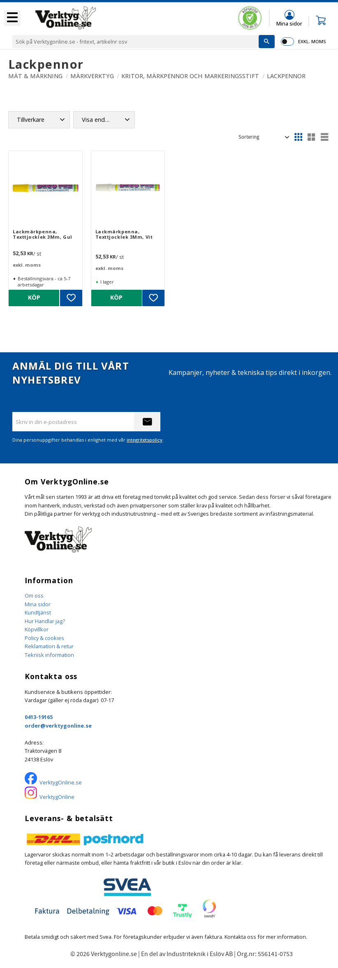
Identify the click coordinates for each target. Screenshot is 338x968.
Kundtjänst (38, 612)
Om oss (34, 595)
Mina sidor (38, 604)
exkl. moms (312, 41)
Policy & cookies (44, 638)
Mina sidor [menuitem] (289, 23)
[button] (12, 18)
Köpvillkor (37, 629)
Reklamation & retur (49, 646)
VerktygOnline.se (60, 782)
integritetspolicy (144, 440)
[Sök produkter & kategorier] (135, 41)
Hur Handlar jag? (45, 621)
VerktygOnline (56, 796)
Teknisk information (49, 655)
